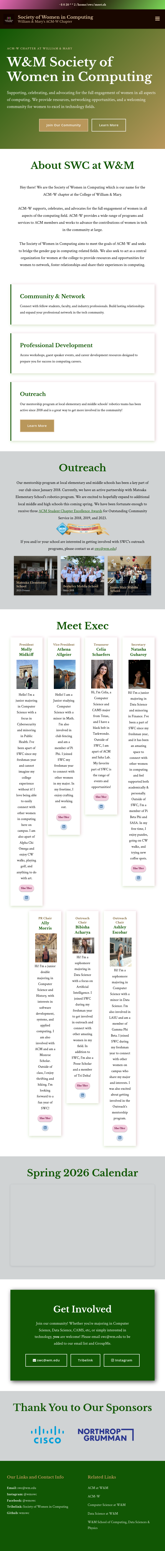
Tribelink (85, 1360)
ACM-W (94, 1496)
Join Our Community (63, 125)
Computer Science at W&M (107, 1505)
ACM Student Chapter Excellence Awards (70, 511)
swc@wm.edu (105, 548)
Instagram (121, 1360)
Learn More (109, 125)
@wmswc (30, 1494)
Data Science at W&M (103, 1513)
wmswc (24, 1513)
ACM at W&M (98, 1488)
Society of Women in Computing (45, 1506)
